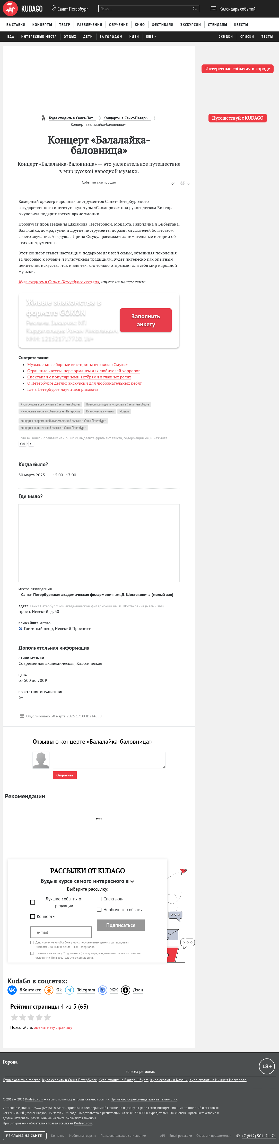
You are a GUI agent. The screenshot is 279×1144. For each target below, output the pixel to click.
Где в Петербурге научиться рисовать (62, 389)
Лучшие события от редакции (64, 902)
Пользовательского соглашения (72, 957)
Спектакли (113, 899)
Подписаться (120, 925)
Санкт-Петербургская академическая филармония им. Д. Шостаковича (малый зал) (97, 594)
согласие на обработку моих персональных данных (76, 942)
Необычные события (123, 910)
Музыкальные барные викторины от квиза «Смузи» (77, 364)
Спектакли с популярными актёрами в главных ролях (79, 376)
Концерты (46, 916)
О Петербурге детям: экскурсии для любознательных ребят (84, 383)
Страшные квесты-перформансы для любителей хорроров (83, 370)
